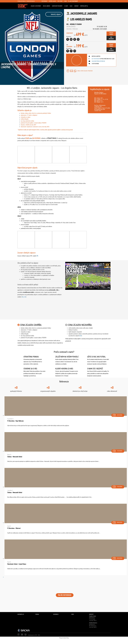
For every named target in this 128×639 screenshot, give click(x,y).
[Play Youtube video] (88, 276)
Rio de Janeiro (46, 6)
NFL (67, 24)
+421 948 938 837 (73, 1)
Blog (71, 6)
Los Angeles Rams (81, 19)
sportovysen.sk (31, 1)
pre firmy (60, 1)
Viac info (24, 297)
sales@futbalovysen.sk (98, 61)
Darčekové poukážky (57, 6)
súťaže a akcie (52, 1)
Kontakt (76, 6)
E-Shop (66, 6)
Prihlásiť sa (84, 6)
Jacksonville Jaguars (83, 13)
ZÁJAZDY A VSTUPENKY (36, 6)
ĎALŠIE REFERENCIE (64, 595)
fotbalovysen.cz (21, 1)
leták (80, 335)
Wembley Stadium (76, 24)
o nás (65, 1)
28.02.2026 (117, 522)
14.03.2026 (117, 450)
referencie (44, 1)
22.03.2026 (117, 415)
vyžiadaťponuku (111, 33)
